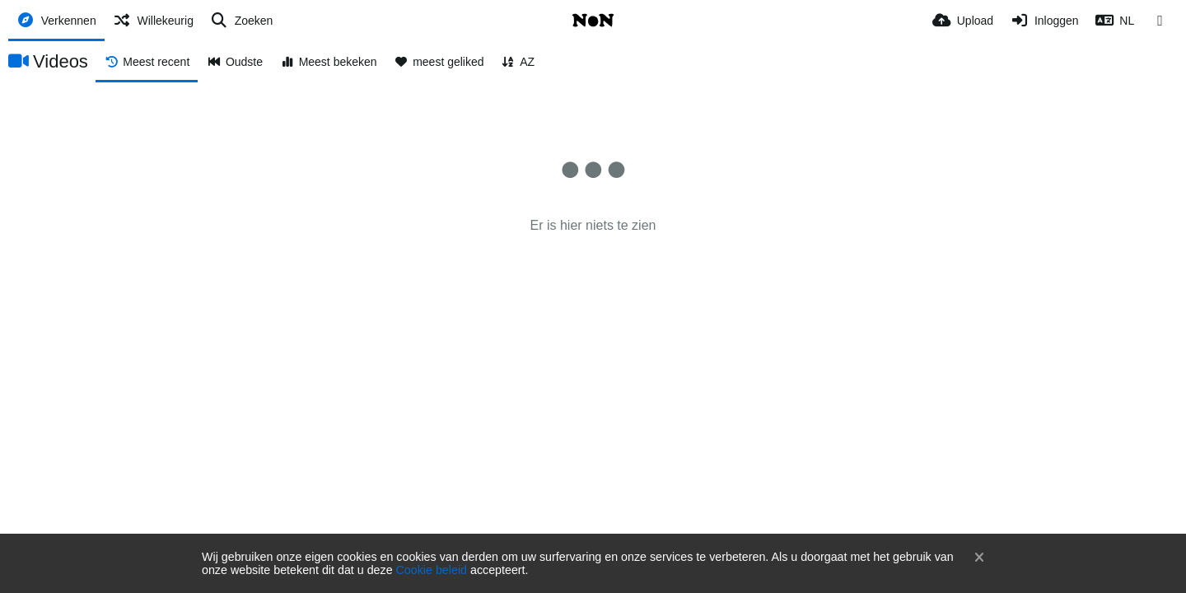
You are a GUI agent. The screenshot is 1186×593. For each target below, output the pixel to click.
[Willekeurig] (153, 20)
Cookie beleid (431, 570)
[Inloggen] (1044, 20)
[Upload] (962, 20)
